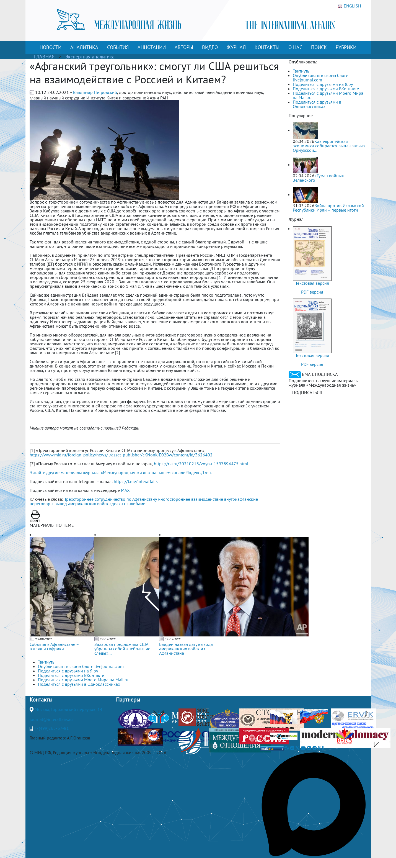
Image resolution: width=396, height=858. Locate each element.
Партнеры (128, 699)
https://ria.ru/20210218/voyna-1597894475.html (201, 463)
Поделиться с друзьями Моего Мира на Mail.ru (328, 95)
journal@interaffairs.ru (51, 719)
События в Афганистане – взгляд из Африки (54, 646)
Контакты (41, 699)
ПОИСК (319, 47)
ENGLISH (349, 6)
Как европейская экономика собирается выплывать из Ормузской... (329, 145)
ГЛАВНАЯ (44, 56)
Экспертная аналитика (90, 56)
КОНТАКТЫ (267, 47)
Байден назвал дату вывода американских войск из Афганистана (186, 648)
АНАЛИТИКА (84, 47)
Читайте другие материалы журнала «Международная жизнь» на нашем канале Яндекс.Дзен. (121, 472)
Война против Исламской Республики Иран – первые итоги (328, 208)
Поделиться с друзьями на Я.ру (323, 84)
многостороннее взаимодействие (190, 499)
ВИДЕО (210, 47)
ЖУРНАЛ (236, 47)
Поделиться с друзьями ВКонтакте (326, 88)
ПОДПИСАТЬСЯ (307, 392)
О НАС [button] (295, 47)
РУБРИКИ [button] (346, 47)
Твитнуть (301, 71)
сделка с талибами (128, 503)
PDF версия (312, 292)
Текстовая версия (312, 283)
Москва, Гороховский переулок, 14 (68, 709)
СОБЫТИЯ (118, 47)
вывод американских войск (81, 503)
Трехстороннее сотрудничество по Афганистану (110, 499)
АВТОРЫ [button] (184, 47)
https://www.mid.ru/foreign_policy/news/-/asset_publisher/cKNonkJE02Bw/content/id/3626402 (121, 455)
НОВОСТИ (50, 47)
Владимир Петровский (95, 92)
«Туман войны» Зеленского (318, 178)
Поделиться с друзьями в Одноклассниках (317, 104)
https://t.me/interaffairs (136, 481)
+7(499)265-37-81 (51, 728)
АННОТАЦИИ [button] (152, 47)
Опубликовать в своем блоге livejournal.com (320, 78)
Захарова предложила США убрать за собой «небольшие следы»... (122, 648)
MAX (125, 490)
